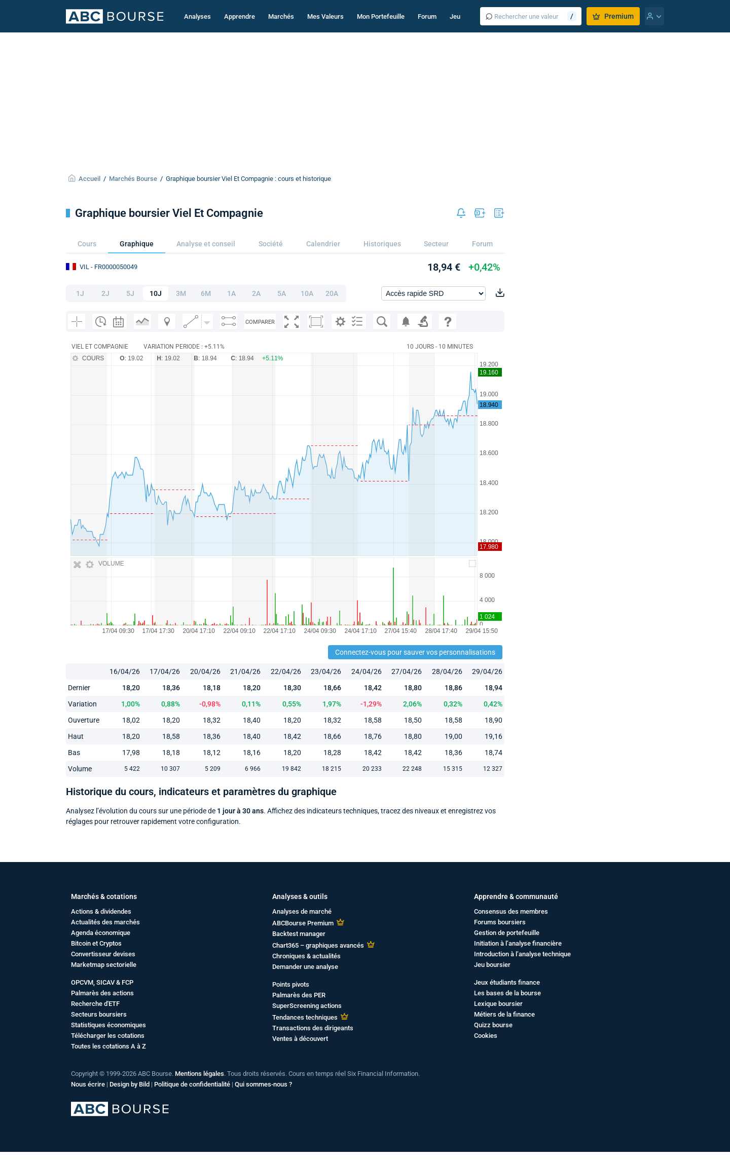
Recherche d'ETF (95, 1003)
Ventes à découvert (300, 1038)
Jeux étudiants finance (507, 982)
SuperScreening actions (307, 1005)
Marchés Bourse (133, 178)
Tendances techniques (305, 1017)
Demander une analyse (305, 966)
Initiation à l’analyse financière (518, 943)
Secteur (436, 244)
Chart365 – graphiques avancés (318, 945)
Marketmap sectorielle (103, 964)
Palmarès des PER (298, 995)
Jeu (455, 16)
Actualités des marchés (105, 922)
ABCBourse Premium (303, 923)
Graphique (137, 244)
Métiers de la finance (504, 1014)
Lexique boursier (498, 1003)
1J (80, 293)
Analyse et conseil (205, 244)
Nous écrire (88, 1084)
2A (256, 293)
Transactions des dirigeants (312, 1028)
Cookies (485, 1035)
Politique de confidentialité (192, 1084)
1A (231, 293)
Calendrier (323, 244)
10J (156, 293)
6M (206, 293)
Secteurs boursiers (99, 1014)
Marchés (281, 16)
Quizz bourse (493, 1025)
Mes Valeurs (325, 16)
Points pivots (290, 984)
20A (331, 293)
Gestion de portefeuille (506, 933)
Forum (427, 16)
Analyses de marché (302, 911)
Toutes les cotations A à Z (108, 1046)
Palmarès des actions (102, 993)
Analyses (197, 16)
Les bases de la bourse (507, 993)
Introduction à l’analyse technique (522, 954)
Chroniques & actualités (306, 956)
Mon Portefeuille (381, 16)
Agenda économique (100, 933)
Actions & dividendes (101, 911)
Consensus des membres (511, 911)
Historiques (382, 244)
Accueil (89, 178)
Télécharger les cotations (107, 1035)
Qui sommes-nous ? (263, 1084)
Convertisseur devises (103, 954)
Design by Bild (130, 1084)
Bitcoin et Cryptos (96, 943)
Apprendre (239, 16)
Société (271, 244)
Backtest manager (298, 934)
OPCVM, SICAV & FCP (102, 982)
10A (307, 293)
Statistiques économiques (108, 1025)
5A (281, 293)
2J (105, 293)
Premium (613, 16)
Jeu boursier (492, 964)
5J (130, 293)
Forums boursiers (500, 922)
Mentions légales (199, 1073)
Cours (87, 244)
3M (181, 293)
